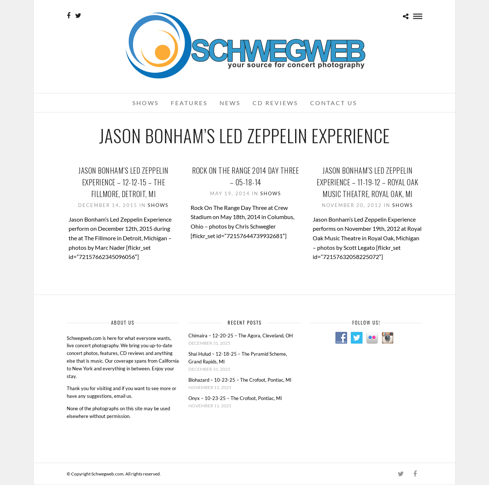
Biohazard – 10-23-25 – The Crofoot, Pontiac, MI (239, 380)
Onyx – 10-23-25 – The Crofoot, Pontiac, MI (235, 398)
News (230, 102)
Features (189, 102)
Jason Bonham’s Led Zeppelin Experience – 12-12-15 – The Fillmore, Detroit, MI (123, 182)
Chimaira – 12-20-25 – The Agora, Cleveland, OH (240, 335)
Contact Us (333, 102)
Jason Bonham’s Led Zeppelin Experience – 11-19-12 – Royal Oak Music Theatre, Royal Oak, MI (368, 182)
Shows (145, 102)
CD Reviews (275, 102)
